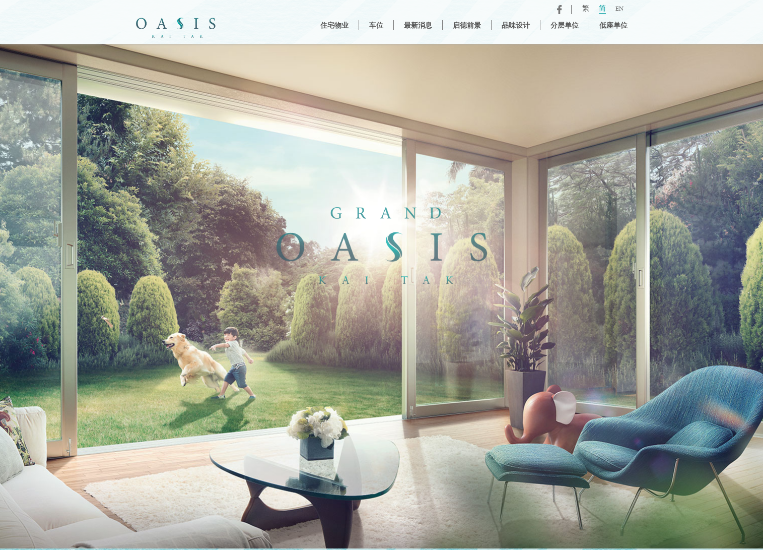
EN (619, 9)
